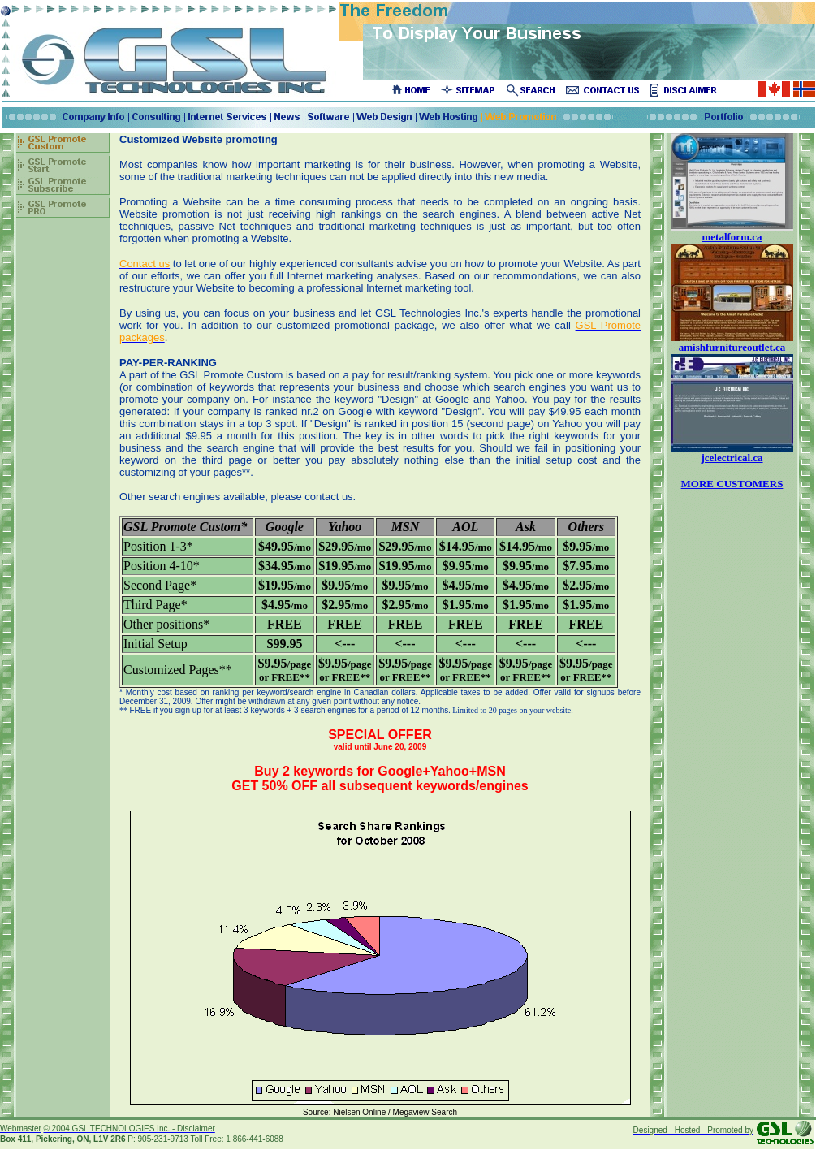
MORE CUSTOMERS (732, 484)
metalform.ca (732, 237)
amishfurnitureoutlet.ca (732, 347)
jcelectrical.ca (731, 458)
